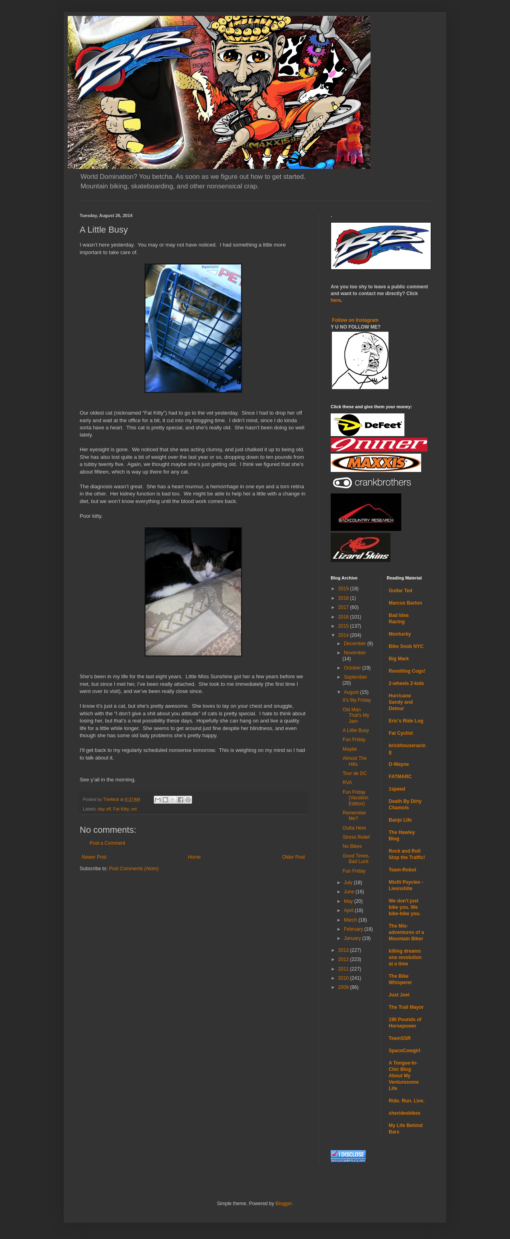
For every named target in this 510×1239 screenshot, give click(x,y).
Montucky (400, 634)
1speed (397, 789)
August (352, 692)
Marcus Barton (405, 603)
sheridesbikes (405, 1113)
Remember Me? (354, 815)
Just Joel (399, 995)
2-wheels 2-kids (406, 683)
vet (134, 808)
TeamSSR (400, 1038)
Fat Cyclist (401, 733)
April (349, 910)
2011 (344, 969)
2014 (344, 635)
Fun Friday (354, 739)
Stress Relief (356, 837)
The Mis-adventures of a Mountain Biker (406, 932)
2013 (344, 950)
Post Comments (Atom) (134, 868)
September (355, 677)
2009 (344, 987)
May (349, 901)
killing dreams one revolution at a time (405, 957)
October (353, 668)
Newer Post (94, 857)
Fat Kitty (121, 808)
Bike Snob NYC (406, 646)
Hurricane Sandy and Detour (401, 702)
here (336, 300)
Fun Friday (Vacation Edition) (356, 797)
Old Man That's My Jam (356, 715)
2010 (344, 978)
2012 (344, 959)
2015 (344, 626)
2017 (344, 607)
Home (194, 857)
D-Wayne (399, 764)
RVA (347, 782)
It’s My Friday (357, 700)
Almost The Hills (355, 761)
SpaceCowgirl (404, 1050)
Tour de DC (355, 773)
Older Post (293, 857)
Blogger (283, 1203)
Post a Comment (107, 843)
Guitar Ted (400, 590)
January (353, 938)
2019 (344, 588)
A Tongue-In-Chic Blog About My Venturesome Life (404, 1075)
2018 (344, 598)
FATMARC (400, 776)
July (349, 882)
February (354, 929)
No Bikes (352, 846)
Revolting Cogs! (407, 671)
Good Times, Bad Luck (356, 858)
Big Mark (399, 659)
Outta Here (354, 828)
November (355, 653)
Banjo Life (400, 820)
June (349, 892)
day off (104, 808)
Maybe (350, 749)
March (351, 920)
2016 (344, 617)
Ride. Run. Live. (407, 1101)
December (355, 643)
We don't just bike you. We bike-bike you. (405, 907)
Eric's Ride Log (406, 721)
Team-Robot (402, 870)
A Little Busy (356, 730)
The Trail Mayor (406, 1007)
